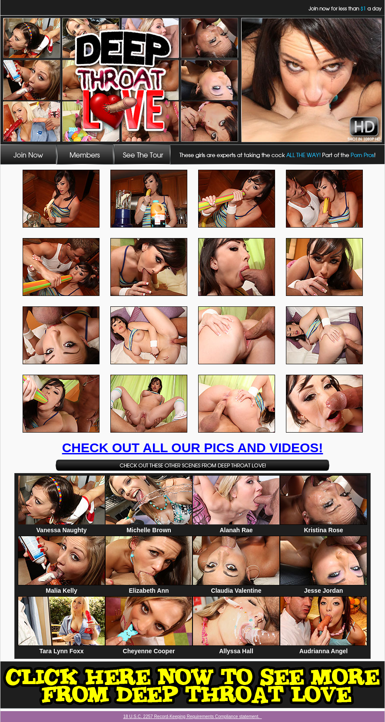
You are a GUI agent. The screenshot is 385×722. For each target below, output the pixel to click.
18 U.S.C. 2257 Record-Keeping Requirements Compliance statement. (192, 716)
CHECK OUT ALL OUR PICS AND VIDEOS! (192, 447)
